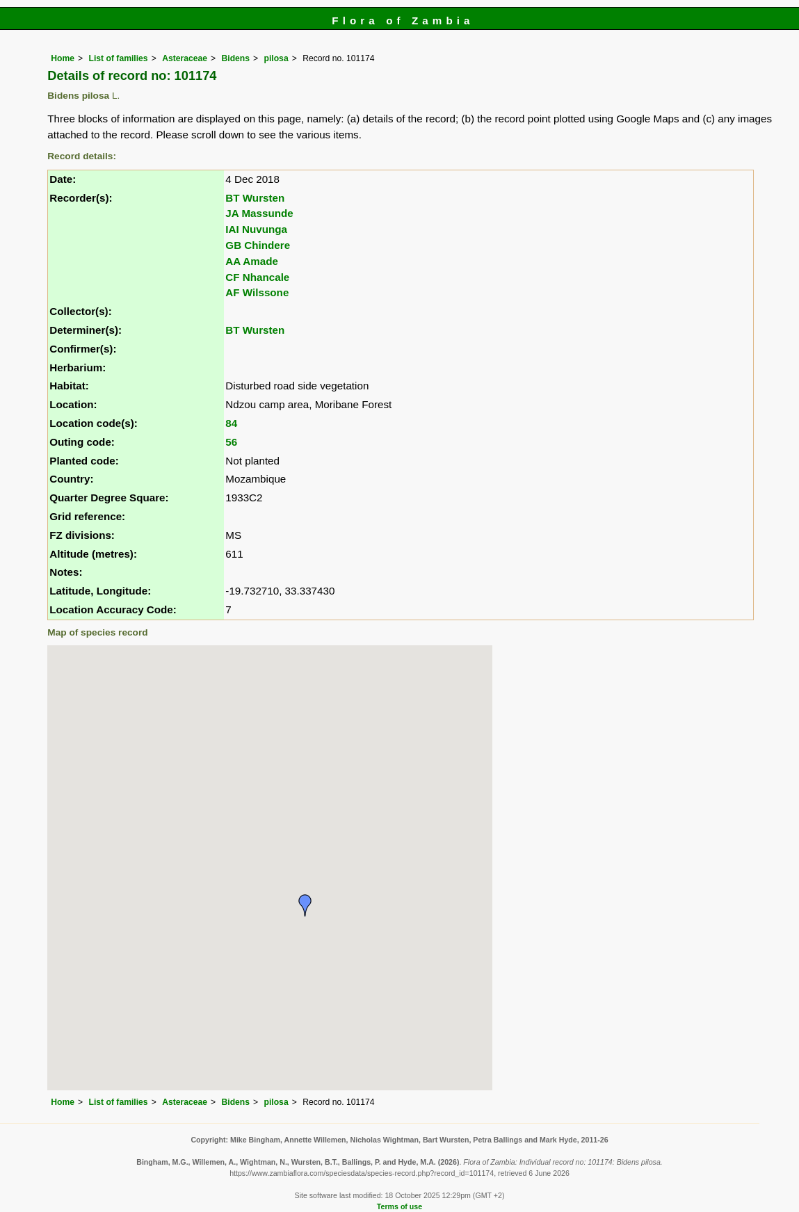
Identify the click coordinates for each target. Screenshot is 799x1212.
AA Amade (251, 261)
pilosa (276, 58)
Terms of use (399, 1206)
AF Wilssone (257, 292)
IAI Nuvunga (256, 229)
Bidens (236, 58)
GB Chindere (257, 245)
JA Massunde (259, 213)
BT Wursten (254, 198)
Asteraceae (184, 58)
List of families (118, 58)
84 (231, 423)
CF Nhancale (257, 277)
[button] (305, 905)
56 (231, 442)
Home (62, 58)
